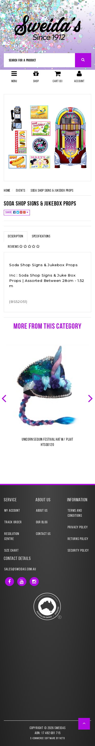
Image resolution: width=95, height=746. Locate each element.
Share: (16, 212)
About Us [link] (42, 511)
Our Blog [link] (42, 522)
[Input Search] (39, 60)
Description (15, 236)
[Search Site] (83, 60)
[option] (47, 401)
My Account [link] (12, 511)
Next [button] (91, 398)
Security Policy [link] (78, 551)
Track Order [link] (13, 522)
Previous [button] (4, 398)
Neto (62, 738)
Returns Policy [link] (78, 539)
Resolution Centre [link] (11, 536)
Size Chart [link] (11, 551)
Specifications (41, 236)
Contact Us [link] (43, 534)
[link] (9, 581)
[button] (84, 724)
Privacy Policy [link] (78, 527)
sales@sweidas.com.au (20, 569)
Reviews (24, 247)
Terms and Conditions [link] (75, 513)
